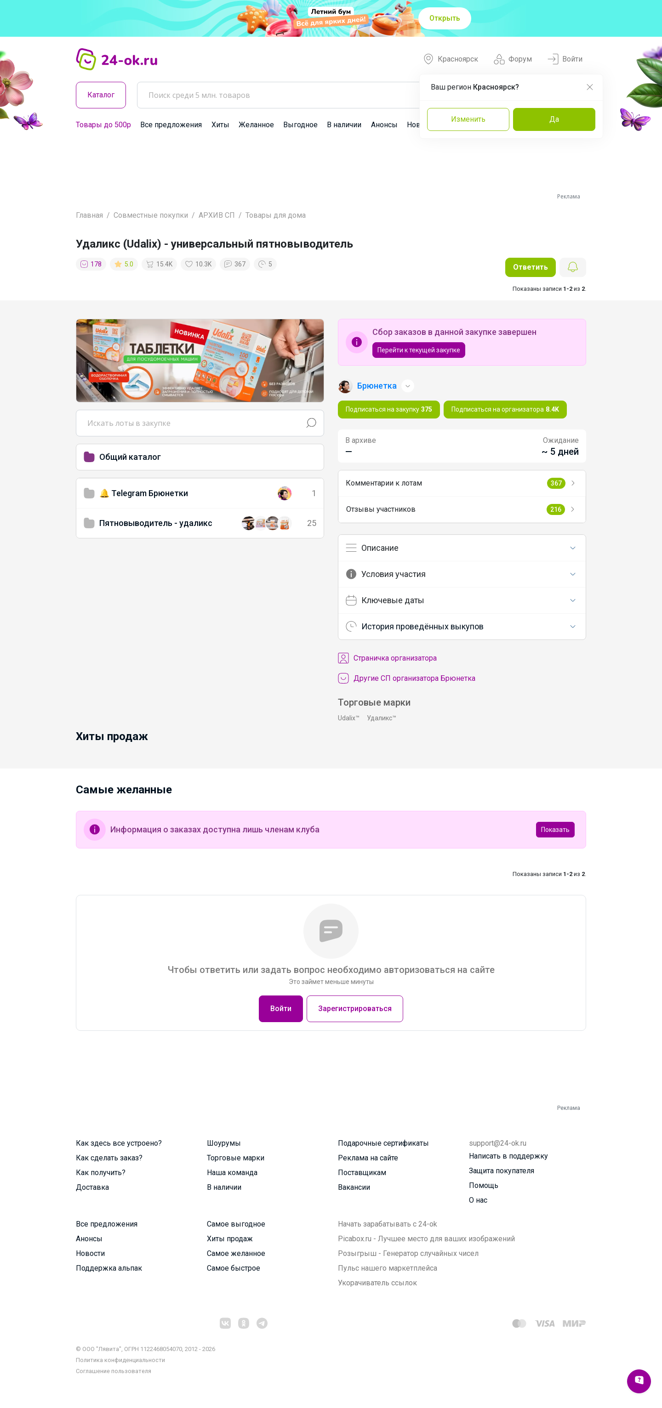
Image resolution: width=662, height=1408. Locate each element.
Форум (513, 59)
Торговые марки (235, 1158)
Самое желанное (236, 1253)
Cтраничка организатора (387, 658)
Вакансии (354, 1187)
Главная (89, 215)
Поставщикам (362, 1172)
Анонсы (384, 124)
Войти (565, 59)
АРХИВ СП (217, 215)
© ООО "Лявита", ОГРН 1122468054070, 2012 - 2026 (145, 1349)
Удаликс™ (381, 718)
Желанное (256, 124)
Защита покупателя (501, 1170)
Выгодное (300, 124)
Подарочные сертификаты (383, 1143)
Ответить (530, 267)
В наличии (344, 124)
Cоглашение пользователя (113, 1371)
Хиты (220, 124)
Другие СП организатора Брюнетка (406, 678)
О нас (478, 1200)
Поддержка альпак (109, 1268)
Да (554, 119)
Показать (555, 829)
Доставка (92, 1187)
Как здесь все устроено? (119, 1143)
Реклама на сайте (368, 1158)
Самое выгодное (236, 1224)
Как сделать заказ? (109, 1158)
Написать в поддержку (508, 1156)
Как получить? (101, 1172)
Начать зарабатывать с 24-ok (387, 1224)
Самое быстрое (233, 1268)
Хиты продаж (230, 1238)
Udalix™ (349, 718)
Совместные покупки (151, 215)
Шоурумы (224, 1143)
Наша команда (232, 1172)
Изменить (468, 119)
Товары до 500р (103, 124)
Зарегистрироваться (355, 1008)
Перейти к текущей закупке (418, 350)
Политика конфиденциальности (120, 1360)
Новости (90, 1253)
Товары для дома (275, 215)
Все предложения (171, 124)
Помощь (483, 1185)
